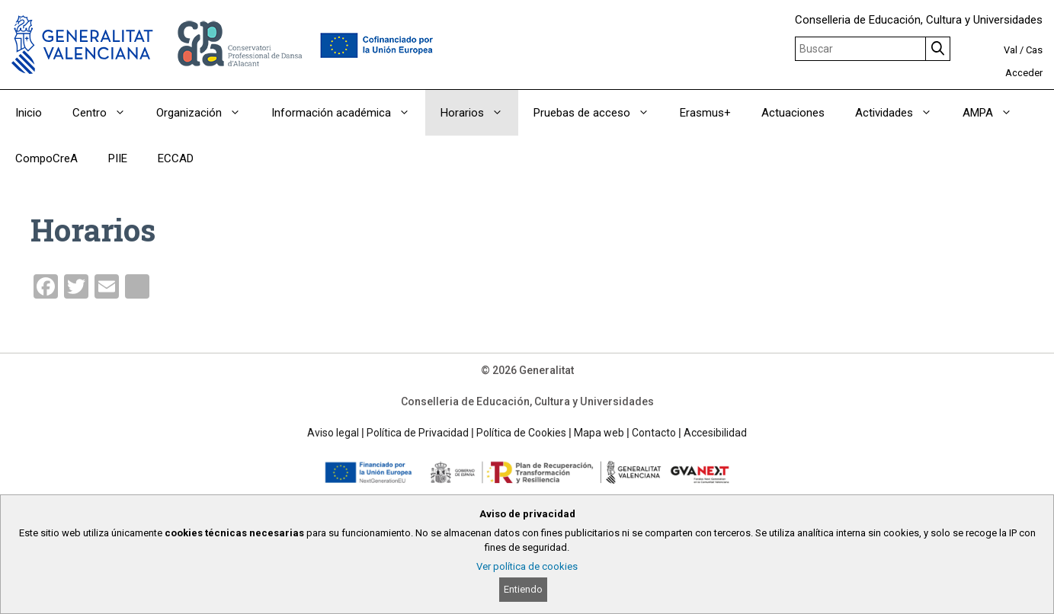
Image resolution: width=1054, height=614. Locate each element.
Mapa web (599, 433)
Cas (1034, 50)
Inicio (28, 113)
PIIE (117, 158)
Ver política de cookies (527, 566)
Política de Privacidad (418, 433)
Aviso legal (333, 433)
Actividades (901, 113)
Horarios (479, 113)
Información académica (348, 113)
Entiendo (523, 589)
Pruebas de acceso (599, 113)
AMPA (995, 113)
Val (1010, 50)
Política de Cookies (521, 433)
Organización (206, 113)
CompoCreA (46, 158)
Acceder (1024, 72)
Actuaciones (793, 113)
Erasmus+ (705, 113)
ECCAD (176, 158)
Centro (106, 113)
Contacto (654, 433)
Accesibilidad (715, 433)
